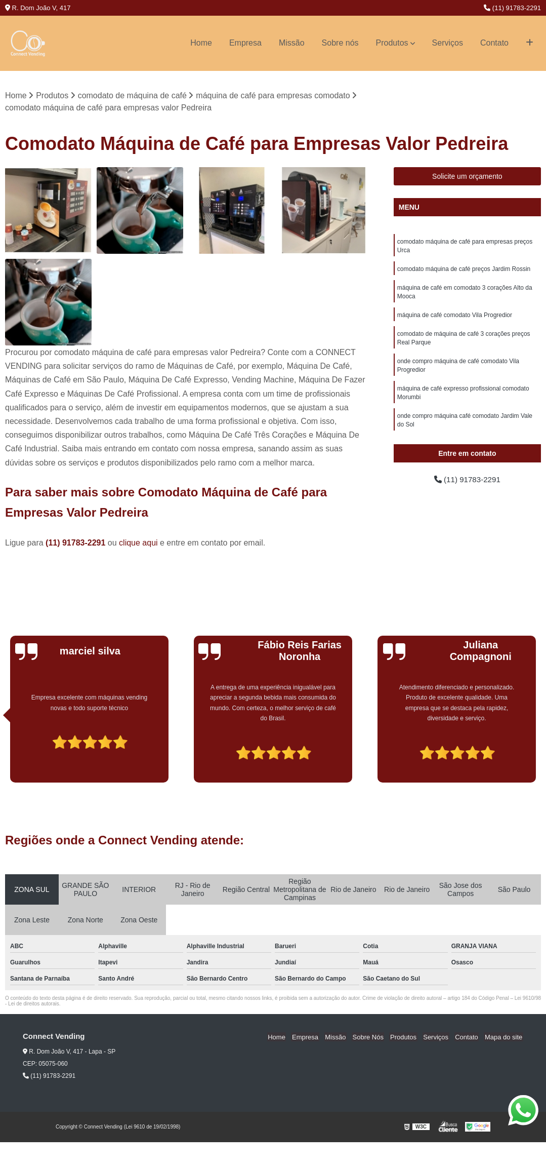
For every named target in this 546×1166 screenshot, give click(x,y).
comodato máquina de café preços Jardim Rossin (463, 270)
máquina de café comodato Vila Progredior (454, 318)
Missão (292, 42)
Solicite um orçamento (467, 177)
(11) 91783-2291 (512, 8)
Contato (494, 42)
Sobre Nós (375, 1037)
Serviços (447, 42)
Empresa (245, 42)
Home (201, 42)
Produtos (392, 42)
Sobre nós (340, 42)
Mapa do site (504, 1037)
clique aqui (138, 543)
